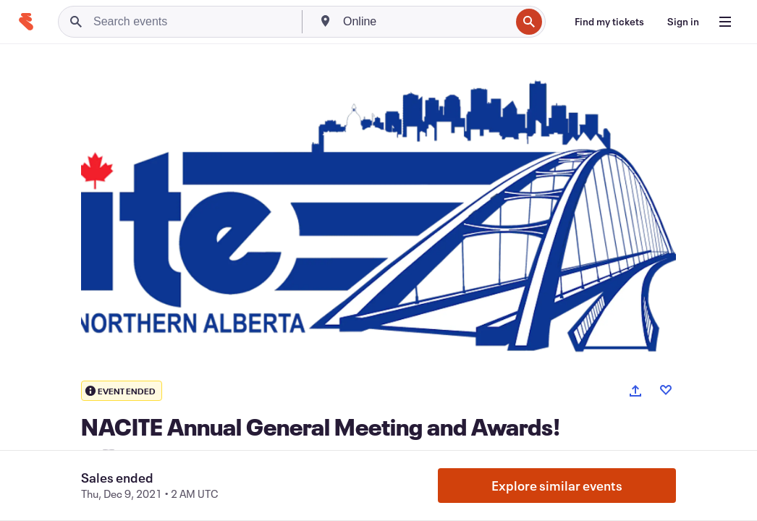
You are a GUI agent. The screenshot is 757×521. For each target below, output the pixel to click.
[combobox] (425, 21)
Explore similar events (556, 485)
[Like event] (666, 390)
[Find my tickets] (609, 21)
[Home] (26, 21)
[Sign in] (683, 21)
